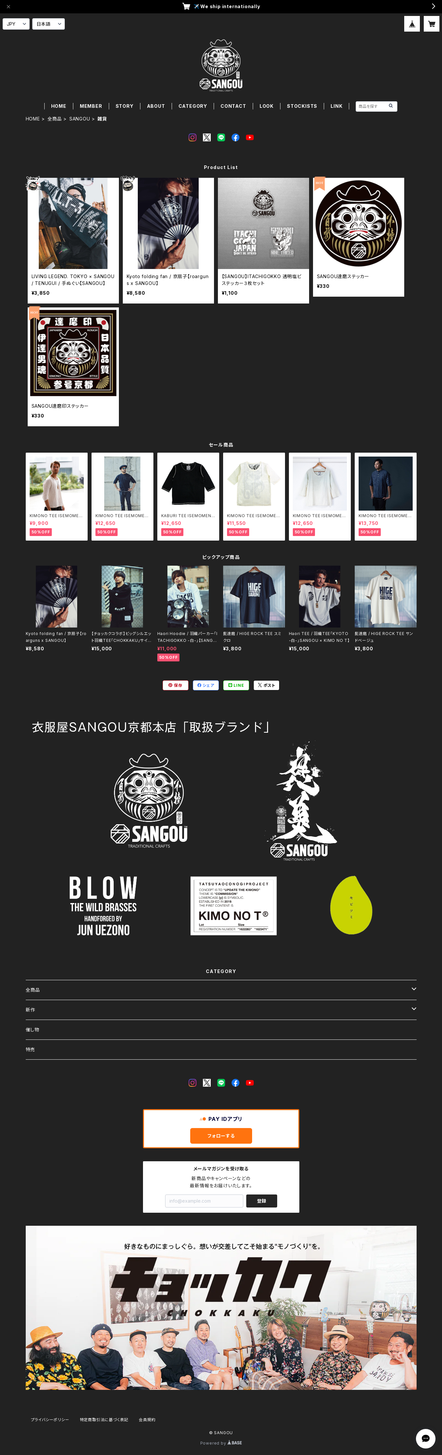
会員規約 (147, 1419)
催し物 (32, 1029)
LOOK (267, 106)
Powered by (221, 1443)
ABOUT (156, 106)
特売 (31, 1049)
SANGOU (79, 118)
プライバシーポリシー (50, 1419)
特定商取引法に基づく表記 (104, 1419)
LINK (336, 106)
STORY (125, 106)
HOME (58, 106)
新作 (31, 1009)
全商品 (55, 118)
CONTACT (233, 106)
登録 (261, 1201)
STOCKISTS (302, 106)
